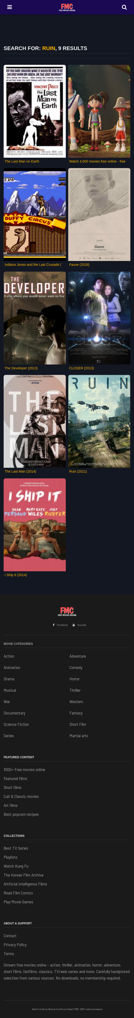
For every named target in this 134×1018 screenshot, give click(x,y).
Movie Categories (18, 644)
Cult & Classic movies (21, 796)
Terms (9, 953)
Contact (10, 935)
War (7, 701)
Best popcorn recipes (21, 814)
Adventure (77, 656)
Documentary (14, 712)
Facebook (60, 624)
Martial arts (78, 735)
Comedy (75, 667)
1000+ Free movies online (24, 769)
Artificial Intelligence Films (25, 883)
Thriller (75, 690)
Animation (12, 667)
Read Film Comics (18, 892)
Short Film (77, 724)
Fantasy (76, 712)
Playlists (10, 857)
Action (9, 656)
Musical (10, 690)
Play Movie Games (18, 901)
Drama (9, 678)
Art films (11, 805)
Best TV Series (16, 848)
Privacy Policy (15, 944)
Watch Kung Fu (16, 866)
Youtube (79, 624)
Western (76, 701)
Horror (74, 678)
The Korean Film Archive (23, 874)
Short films (13, 787)
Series (9, 735)
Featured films (15, 778)
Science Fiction (16, 724)
